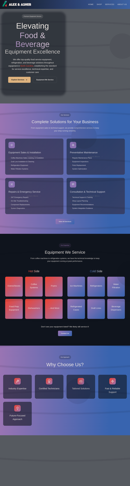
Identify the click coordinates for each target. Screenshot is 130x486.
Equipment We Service (43, 80)
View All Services (65, 222)
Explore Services (19, 80)
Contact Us (65, 334)
